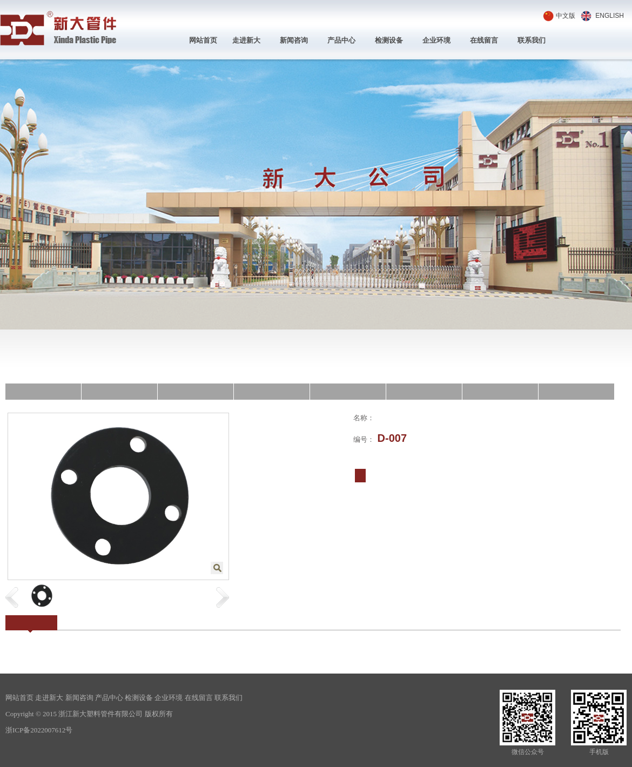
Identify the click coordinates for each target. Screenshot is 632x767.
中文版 (565, 15)
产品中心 (341, 40)
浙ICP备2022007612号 (38, 730)
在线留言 (484, 40)
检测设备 (389, 40)
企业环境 (436, 40)
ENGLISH (609, 15)
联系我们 (531, 40)
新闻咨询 (294, 40)
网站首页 (203, 40)
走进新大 (246, 40)
